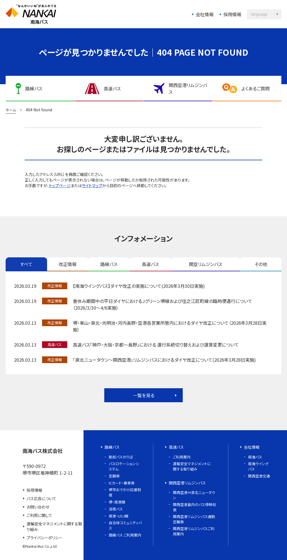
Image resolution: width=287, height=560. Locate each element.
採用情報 (232, 14)
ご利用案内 (182, 457)
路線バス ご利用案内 (125, 535)
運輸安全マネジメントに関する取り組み (54, 526)
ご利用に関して (39, 515)
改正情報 (68, 264)
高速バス (150, 264)
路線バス (108, 264)
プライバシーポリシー (45, 537)
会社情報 (205, 14)
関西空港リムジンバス (187, 483)
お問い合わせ (38, 507)
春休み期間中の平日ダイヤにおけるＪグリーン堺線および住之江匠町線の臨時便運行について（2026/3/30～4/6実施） (162, 304)
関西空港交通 (259, 476)
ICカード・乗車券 (122, 483)
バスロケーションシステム (124, 466)
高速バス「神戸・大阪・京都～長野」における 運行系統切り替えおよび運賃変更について (156, 344)
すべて (26, 264)
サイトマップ (92, 185)
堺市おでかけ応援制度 (125, 492)
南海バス (255, 457)
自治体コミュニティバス (125, 525)
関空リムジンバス (205, 264)
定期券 (114, 476)
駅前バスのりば (121, 457)
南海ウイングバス (258, 466)
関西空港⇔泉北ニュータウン (194, 495)
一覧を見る (143, 395)
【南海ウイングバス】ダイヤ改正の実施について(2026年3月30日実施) (139, 286)
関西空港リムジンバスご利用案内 (193, 531)
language (259, 14)
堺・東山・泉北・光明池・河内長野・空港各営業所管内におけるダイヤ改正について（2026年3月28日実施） (170, 326)
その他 (260, 264)
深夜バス (116, 509)
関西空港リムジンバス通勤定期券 (194, 519)
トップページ (60, 185)
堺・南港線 (117, 502)
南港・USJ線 (118, 516)
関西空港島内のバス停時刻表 (194, 507)
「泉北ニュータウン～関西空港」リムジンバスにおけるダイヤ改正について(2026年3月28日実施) (164, 359)
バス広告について (41, 498)
